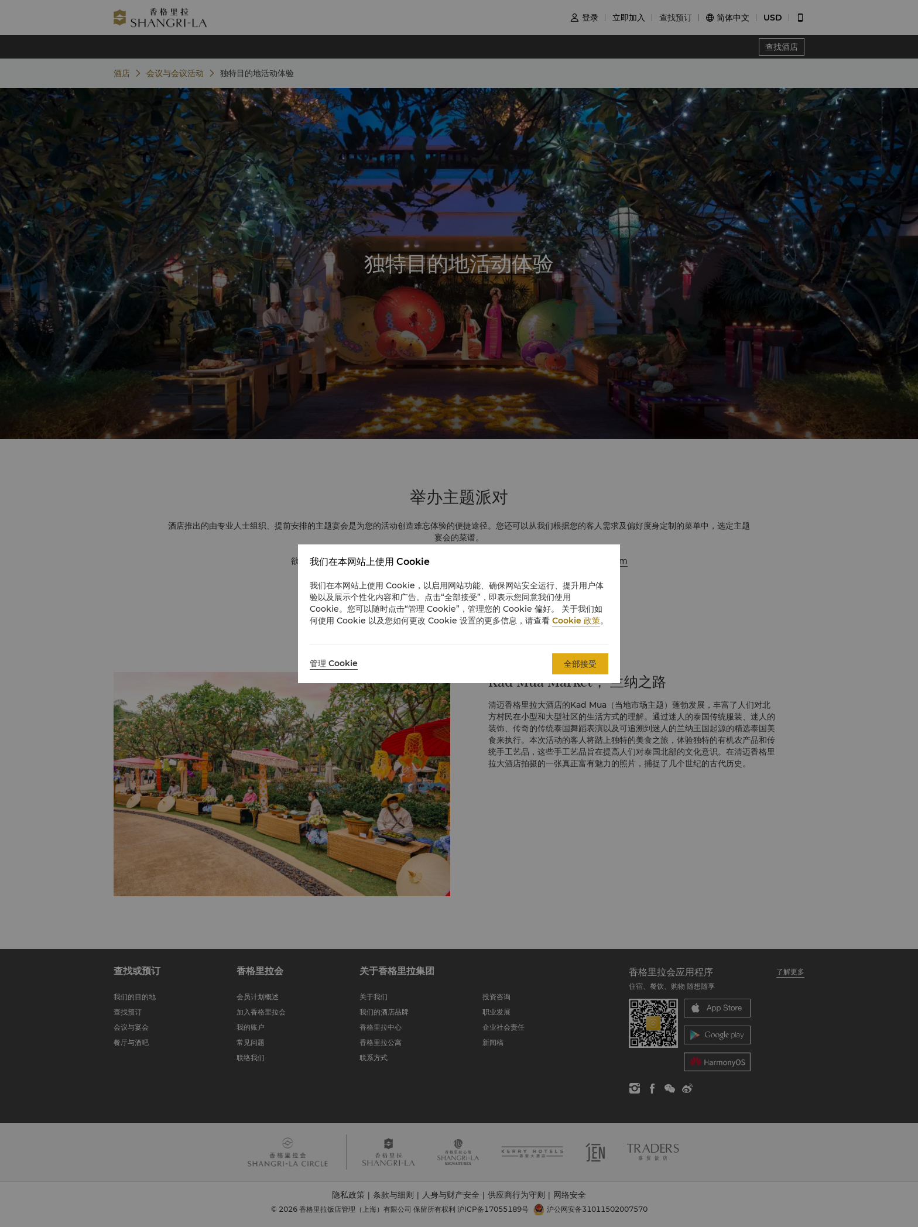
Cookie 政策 (576, 620)
